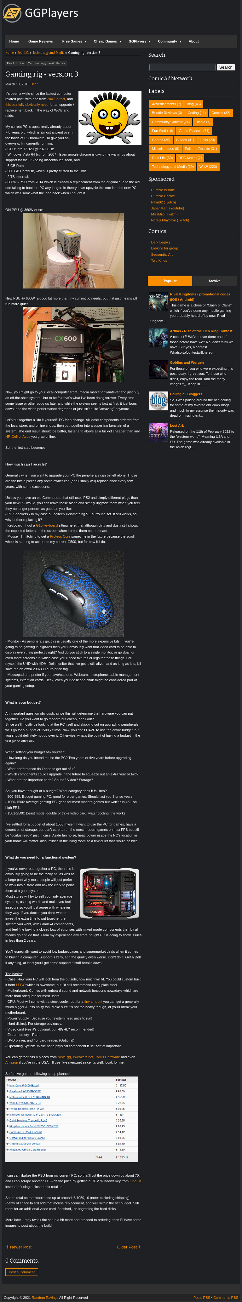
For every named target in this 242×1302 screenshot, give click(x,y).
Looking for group (164, 248)
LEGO (21, 986)
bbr (35, 85)
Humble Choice (163, 196)
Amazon (11, 1063)
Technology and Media (46, 64)
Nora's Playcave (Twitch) (170, 220)
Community (167, 41)
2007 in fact (56, 100)
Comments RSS (225, 1298)
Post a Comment (22, 1273)
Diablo (200, 122)
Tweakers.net (82, 1058)
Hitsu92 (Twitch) (163, 202)
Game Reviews (40, 41)
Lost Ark (177, 425)
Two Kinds (159, 260)
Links (204, 140)
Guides (181, 140)
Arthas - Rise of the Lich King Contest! (201, 331)
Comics (217, 113)
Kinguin (135, 1182)
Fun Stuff (159, 131)
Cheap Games (105, 41)
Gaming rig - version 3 (41, 75)
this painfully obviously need (27, 105)
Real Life (15, 64)
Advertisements (164, 104)
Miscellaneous (163, 149)
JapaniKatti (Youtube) (167, 208)
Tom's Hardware (107, 1058)
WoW (203, 166)
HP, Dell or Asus (17, 437)
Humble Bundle (163, 190)
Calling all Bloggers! (186, 394)
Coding (193, 113)
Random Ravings (45, 1298)
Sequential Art (162, 254)
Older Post (127, 1248)
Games (157, 140)
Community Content (167, 122)
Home (14, 41)
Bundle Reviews (164, 113)
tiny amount (93, 1002)
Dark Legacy (160, 242)
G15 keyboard (47, 526)
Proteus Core (60, 537)
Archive (214, 281)
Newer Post (21, 1248)
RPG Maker (187, 158)
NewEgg (64, 1058)
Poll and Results (197, 149)
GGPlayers (137, 41)
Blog (190, 104)
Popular (170, 281)
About (194, 41)
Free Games (72, 41)
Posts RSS (201, 1298)
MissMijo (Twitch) (164, 214)
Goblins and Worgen (187, 362)
